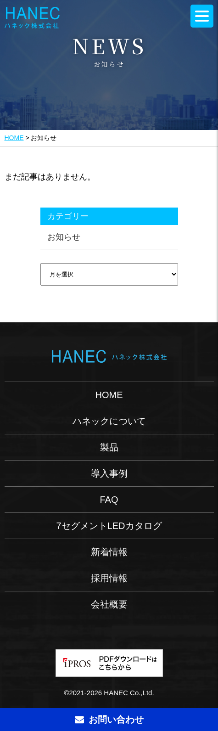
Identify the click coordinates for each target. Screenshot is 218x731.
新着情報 (109, 552)
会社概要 (109, 604)
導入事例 (109, 473)
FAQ (109, 500)
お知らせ (63, 237)
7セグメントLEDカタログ (109, 526)
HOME (14, 137)
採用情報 (109, 578)
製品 (109, 447)
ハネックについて (109, 421)
